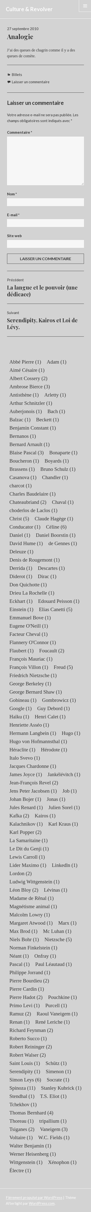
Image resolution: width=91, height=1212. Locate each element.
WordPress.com (42, 1203)
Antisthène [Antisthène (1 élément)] (24, 395)
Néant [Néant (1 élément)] (19, 956)
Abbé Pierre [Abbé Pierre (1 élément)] (25, 362)
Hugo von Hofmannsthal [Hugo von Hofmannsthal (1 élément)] (38, 741)
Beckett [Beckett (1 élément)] (47, 420)
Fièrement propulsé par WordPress (34, 1197)
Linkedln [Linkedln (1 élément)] (64, 865)
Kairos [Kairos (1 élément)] (45, 816)
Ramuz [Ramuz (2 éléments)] (20, 1014)
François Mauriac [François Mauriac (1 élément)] (30, 659)
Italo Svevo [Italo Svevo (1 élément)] (24, 758)
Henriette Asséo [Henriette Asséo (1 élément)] (29, 725)
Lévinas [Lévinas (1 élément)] (55, 890)
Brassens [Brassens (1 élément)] (22, 469)
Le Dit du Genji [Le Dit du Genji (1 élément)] (29, 849)
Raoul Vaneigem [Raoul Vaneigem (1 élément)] (57, 1014)
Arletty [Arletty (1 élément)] (55, 395)
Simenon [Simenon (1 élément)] (58, 1071)
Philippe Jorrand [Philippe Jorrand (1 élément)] (29, 972)
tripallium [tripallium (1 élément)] (53, 1121)
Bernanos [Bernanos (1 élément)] (22, 436)
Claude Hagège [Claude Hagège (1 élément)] (54, 519)
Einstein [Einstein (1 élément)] (21, 609)
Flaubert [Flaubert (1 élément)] (21, 651)
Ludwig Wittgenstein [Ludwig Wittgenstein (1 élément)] (34, 882)
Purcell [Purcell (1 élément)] (56, 1005)
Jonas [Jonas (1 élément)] (56, 799)
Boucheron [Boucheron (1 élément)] (24, 461)
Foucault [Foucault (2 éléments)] (51, 651)
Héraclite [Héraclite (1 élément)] (22, 750)
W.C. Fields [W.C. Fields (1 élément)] (54, 1137)
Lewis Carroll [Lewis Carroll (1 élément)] (27, 857)
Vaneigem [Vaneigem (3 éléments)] (54, 1129)
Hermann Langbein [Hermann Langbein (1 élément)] (32, 733)
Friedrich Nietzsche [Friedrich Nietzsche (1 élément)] (33, 675)
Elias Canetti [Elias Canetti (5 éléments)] (55, 609)
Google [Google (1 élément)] (20, 708)
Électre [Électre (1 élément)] (20, 1170)
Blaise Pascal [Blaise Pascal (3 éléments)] (26, 453)
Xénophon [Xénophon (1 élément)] (62, 1162)
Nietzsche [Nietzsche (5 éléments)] (58, 939)
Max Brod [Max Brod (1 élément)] (23, 931)
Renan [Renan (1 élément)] (19, 1022)
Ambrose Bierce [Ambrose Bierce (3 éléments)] (29, 387)
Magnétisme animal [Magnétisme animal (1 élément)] (33, 906)
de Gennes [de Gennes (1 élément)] (63, 543)
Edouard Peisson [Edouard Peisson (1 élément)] (58, 601)
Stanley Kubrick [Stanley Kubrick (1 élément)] (61, 1088)
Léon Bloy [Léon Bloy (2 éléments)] (23, 890)
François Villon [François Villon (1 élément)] (28, 667)
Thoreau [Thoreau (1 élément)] (21, 1121)
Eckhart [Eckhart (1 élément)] (21, 601)
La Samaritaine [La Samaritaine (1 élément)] (28, 840)
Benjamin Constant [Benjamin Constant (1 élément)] (32, 428)
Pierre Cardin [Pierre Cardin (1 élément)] (26, 989)
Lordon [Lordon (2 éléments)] (20, 873)
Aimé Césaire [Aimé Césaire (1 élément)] (27, 370)
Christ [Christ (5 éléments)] (19, 519)
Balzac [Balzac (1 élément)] (20, 420)
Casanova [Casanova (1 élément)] (22, 477)
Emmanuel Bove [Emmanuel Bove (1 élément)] (30, 618)
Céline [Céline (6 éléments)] (56, 527)
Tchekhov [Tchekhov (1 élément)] (23, 1104)
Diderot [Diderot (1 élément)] (20, 576)
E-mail (13, 215)
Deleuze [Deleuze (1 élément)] (21, 552)
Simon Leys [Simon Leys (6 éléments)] (25, 1080)
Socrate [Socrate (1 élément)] (58, 1080)
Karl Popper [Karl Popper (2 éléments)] (25, 832)
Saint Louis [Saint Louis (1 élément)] (24, 1063)
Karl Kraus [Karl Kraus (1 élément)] (63, 824)
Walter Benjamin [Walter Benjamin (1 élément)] (30, 1146)
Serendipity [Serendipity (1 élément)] (24, 1071)
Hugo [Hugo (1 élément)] (71, 733)
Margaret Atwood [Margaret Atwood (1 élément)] (31, 923)
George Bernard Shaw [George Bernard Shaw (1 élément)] (35, 692)
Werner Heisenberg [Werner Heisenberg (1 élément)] (32, 1154)
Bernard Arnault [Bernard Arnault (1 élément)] (29, 444)
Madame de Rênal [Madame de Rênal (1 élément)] (31, 898)
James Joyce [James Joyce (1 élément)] (25, 774)
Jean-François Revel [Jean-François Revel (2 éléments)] (33, 783)
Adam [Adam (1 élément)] (56, 362)
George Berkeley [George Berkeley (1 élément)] (30, 684)
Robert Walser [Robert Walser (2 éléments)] (27, 1055)
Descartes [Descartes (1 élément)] (51, 568)
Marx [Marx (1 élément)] (67, 923)
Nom (12, 194)
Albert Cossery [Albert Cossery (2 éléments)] (28, 378)
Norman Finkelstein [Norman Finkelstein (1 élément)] (33, 948)
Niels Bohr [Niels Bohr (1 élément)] (24, 939)
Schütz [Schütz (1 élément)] (56, 1063)
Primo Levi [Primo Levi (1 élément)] (24, 1005)
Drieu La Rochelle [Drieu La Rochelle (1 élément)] (31, 593)
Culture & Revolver (29, 9)
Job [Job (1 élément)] (69, 791)
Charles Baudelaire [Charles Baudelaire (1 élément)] (32, 494)
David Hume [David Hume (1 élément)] (26, 543)
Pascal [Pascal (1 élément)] (19, 964)
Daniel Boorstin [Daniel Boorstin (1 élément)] (55, 535)
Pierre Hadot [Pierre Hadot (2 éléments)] (25, 997)
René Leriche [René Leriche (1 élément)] (52, 1022)
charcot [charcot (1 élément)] (20, 486)
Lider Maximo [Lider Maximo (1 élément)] (27, 865)
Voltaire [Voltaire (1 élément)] (21, 1137)
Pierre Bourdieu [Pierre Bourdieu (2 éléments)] (29, 981)
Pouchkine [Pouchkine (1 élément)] (62, 997)
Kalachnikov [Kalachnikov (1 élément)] (26, 824)
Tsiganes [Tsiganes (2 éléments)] (21, 1129)
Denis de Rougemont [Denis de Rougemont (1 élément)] (34, 560)
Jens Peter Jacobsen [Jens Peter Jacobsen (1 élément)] (33, 791)
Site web (14, 235)
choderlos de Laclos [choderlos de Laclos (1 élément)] (33, 510)
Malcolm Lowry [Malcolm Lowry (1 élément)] (29, 915)
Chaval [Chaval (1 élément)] (63, 502)
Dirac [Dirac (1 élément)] (47, 576)
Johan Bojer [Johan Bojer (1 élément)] (25, 799)
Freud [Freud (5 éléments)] (63, 667)
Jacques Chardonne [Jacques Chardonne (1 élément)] (32, 766)
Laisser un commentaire (31, 82)
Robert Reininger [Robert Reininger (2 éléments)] (30, 1047)
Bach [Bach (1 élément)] (56, 411)
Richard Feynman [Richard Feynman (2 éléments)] (31, 1030)
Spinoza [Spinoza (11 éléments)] (22, 1088)
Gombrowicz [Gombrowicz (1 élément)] (59, 700)
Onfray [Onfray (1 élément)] (45, 956)
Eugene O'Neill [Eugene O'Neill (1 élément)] (28, 626)
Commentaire (19, 132)
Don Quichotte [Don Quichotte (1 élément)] (28, 585)
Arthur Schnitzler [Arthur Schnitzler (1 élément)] (30, 403)
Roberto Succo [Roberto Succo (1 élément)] (28, 1038)
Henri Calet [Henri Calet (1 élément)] (50, 717)
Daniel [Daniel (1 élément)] (19, 535)
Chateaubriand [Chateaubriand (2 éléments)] (27, 502)
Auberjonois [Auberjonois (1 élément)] (25, 411)
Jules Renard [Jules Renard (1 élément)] (26, 807)
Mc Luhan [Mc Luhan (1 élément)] (57, 931)
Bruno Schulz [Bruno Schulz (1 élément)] (57, 469)
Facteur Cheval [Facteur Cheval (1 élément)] (28, 634)
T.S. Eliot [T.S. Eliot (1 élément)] (53, 1096)
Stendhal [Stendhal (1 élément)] (21, 1096)
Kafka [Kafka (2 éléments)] (19, 816)
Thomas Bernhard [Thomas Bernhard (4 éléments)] (31, 1113)
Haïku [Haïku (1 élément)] (19, 717)
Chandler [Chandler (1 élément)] (55, 477)
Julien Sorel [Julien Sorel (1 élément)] (64, 807)
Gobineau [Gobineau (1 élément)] (22, 700)
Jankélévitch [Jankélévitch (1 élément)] (64, 774)
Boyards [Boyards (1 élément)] (57, 461)
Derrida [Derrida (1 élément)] (20, 568)
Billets (17, 74)
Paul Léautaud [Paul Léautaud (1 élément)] (53, 964)
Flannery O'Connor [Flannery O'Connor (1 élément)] (32, 642)
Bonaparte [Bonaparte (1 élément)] (63, 453)
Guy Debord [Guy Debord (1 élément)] (53, 708)
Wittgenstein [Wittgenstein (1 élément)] (25, 1162)
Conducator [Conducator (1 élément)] (25, 527)
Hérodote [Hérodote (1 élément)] (54, 750)
